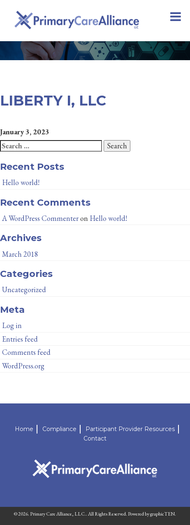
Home (24, 429)
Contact (95, 438)
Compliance (59, 429)
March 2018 (20, 254)
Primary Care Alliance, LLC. (58, 514)
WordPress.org (23, 365)
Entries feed (20, 339)
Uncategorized (24, 289)
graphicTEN (162, 514)
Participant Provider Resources (130, 429)
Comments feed (26, 352)
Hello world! (20, 182)
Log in (12, 325)
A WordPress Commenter (40, 218)
